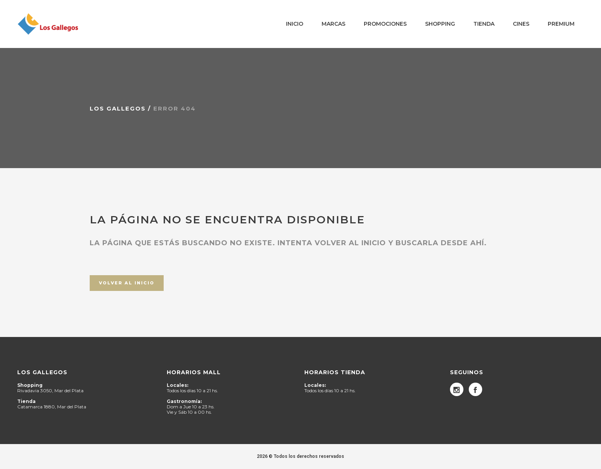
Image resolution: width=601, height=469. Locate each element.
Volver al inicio (126, 283)
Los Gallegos (118, 108)
